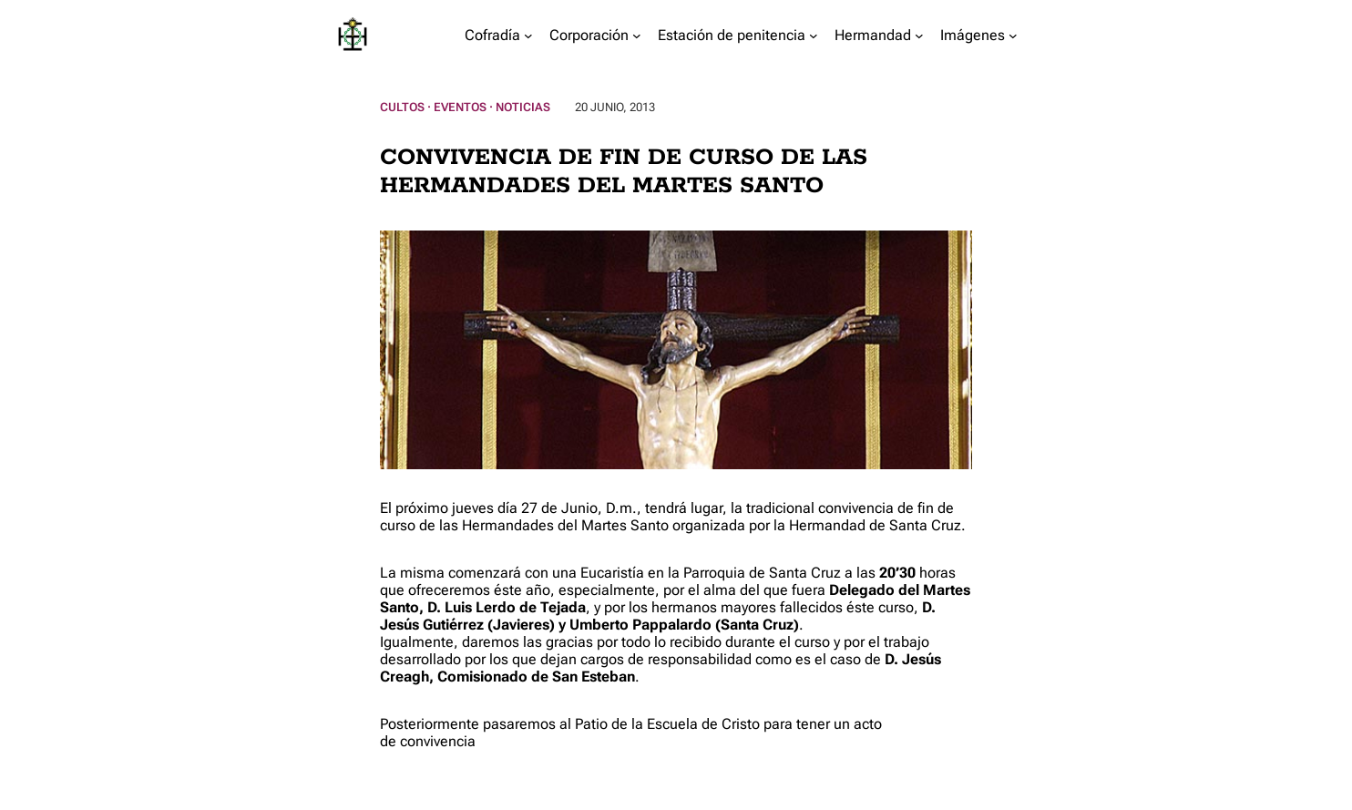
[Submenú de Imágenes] (1013, 35)
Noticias (523, 107)
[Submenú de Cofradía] (528, 35)
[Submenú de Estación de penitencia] (813, 35)
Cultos (402, 107)
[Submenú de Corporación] (636, 35)
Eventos (460, 107)
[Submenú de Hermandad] (919, 35)
